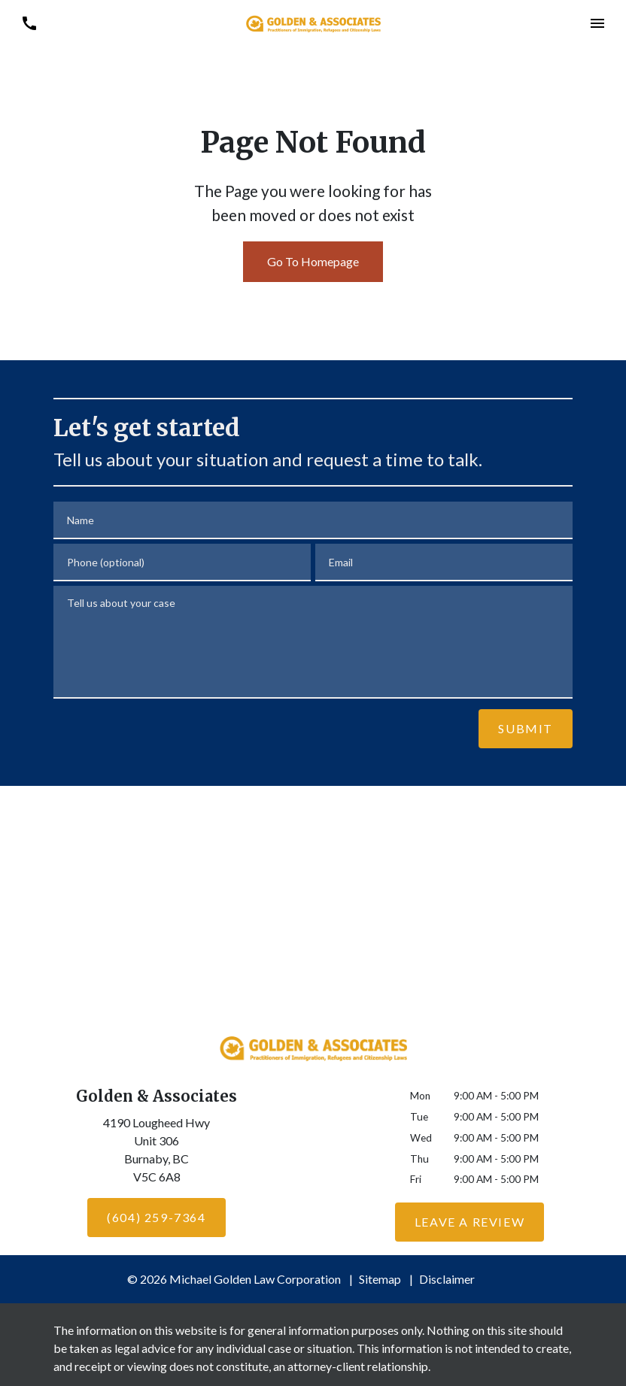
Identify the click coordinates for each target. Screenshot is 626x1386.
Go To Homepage (313, 261)
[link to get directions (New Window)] (156, 1153)
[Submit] (526, 728)
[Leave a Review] (469, 1222)
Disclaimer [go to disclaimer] (447, 1279)
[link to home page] (313, 22)
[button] (597, 23)
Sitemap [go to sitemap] (380, 1279)
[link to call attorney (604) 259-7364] (29, 23)
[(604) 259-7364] (156, 1217)
